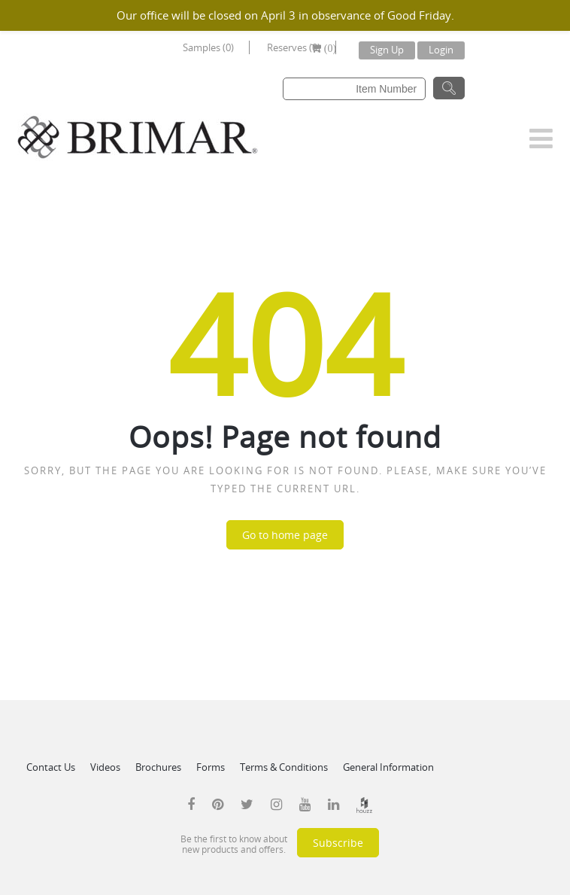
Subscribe (338, 843)
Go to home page (285, 535)
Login (441, 49)
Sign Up (387, 49)
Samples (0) (208, 47)
